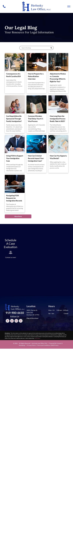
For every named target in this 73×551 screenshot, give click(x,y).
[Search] (36, 48)
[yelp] (21, 321)
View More (37, 338)
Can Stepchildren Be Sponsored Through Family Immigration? (14, 118)
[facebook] (7, 321)
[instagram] (16, 321)
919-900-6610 (15, 312)
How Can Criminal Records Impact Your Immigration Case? (36, 158)
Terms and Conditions (43, 345)
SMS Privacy (54, 345)
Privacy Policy (31, 345)
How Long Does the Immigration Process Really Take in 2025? (57, 118)
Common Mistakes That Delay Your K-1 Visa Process (35, 118)
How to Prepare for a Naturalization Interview (35, 76)
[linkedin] (12, 321)
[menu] (68, 6)
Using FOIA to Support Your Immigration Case (14, 158)
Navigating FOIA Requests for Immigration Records (14, 198)
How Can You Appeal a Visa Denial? (58, 157)
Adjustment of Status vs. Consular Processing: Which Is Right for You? (58, 77)
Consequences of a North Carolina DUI (13, 75)
